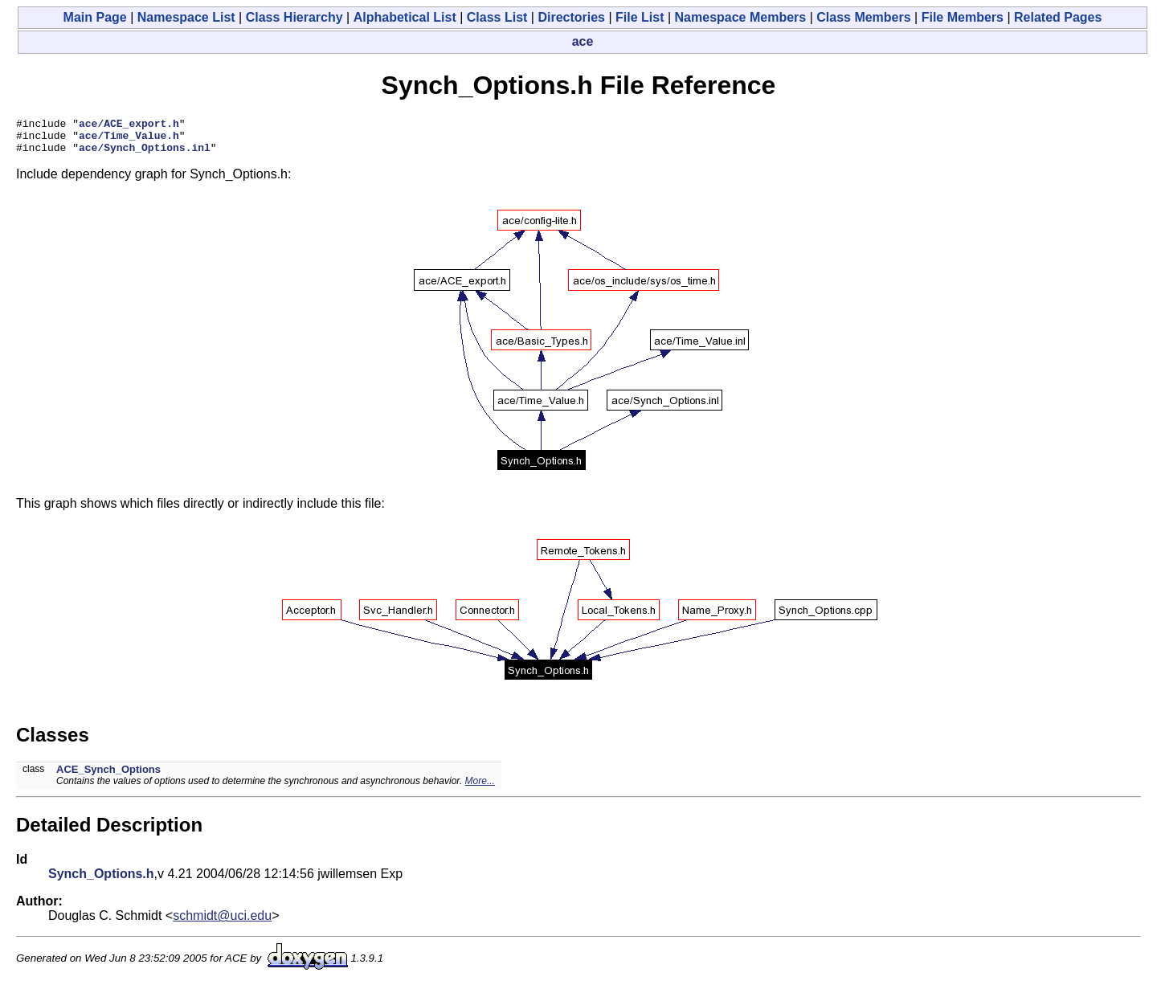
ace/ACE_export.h (129, 125)
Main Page (95, 17)
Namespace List (186, 17)
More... (480, 788)
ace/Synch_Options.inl (145, 154)
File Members (963, 17)
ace (583, 41)
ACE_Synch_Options (108, 776)
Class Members (863, 17)
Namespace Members (741, 17)
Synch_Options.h (101, 881)
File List (639, 17)
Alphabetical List (405, 17)
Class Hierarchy (294, 17)
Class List (497, 17)
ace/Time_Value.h (129, 140)
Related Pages (1058, 17)
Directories (571, 17)
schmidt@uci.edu (222, 923)
